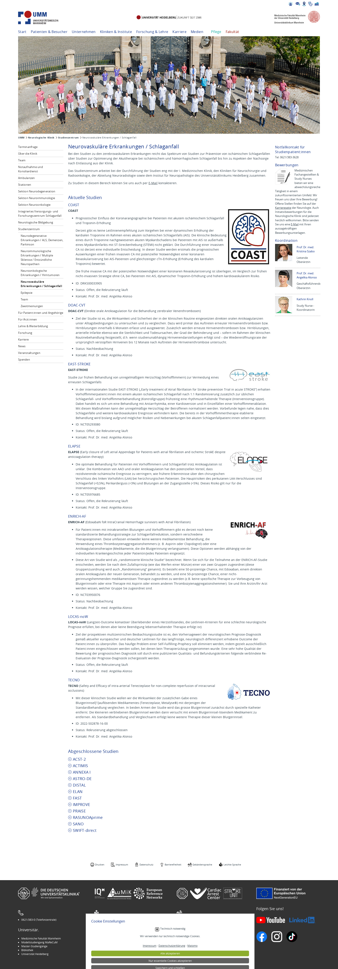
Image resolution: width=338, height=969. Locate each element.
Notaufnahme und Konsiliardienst (30, 169)
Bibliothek (27, 950)
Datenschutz (146, 864)
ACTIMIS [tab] (80, 765)
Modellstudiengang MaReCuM (39, 942)
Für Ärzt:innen (27, 319)
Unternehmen (84, 31)
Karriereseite (283, 208)
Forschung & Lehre (152, 31)
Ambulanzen (26, 178)
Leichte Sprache (232, 864)
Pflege (216, 31)
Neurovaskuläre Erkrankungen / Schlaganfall (41, 284)
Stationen (24, 185)
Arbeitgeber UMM (108, 938)
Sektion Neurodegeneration (36, 191)
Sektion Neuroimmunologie (36, 198)
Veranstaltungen (29, 353)
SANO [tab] (78, 823)
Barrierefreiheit (173, 864)
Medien (197, 31)
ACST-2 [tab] (79, 759)
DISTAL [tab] (79, 785)
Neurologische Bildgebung (35, 222)
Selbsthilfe (186, 946)
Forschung (25, 333)
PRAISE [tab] (79, 811)
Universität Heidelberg (35, 954)
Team (21, 160)
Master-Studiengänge (34, 946)
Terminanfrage (28, 147)
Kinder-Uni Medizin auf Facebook (116, 946)
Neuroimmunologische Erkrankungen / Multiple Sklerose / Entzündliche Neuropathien (37, 257)
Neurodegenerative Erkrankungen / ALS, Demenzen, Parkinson (42, 240)
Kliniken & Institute (116, 31)
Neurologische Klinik (41, 137)
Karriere (179, 31)
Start (22, 31)
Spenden (24, 359)
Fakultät (232, 31)
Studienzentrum (68, 137)
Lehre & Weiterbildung (33, 326)
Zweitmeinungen (32, 306)
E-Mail (153, 183)
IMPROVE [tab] (81, 804)
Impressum (122, 864)
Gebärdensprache (202, 864)
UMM (21, 137)
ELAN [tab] (78, 791)
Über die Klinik (27, 153)
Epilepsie (26, 293)
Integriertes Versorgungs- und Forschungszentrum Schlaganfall (39, 213)
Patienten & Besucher (49, 31)
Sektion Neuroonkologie (34, 205)
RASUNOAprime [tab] (88, 817)
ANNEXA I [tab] (82, 772)
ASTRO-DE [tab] (82, 778)
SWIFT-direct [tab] (84, 830)
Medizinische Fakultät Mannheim (41, 938)
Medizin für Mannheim (110, 950)
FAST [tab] (77, 798)
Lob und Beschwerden (193, 950)
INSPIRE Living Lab (108, 942)
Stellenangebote (189, 938)
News (21, 346)
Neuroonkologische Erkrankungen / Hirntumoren (40, 273)
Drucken (99, 864)
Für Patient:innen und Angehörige (40, 313)
